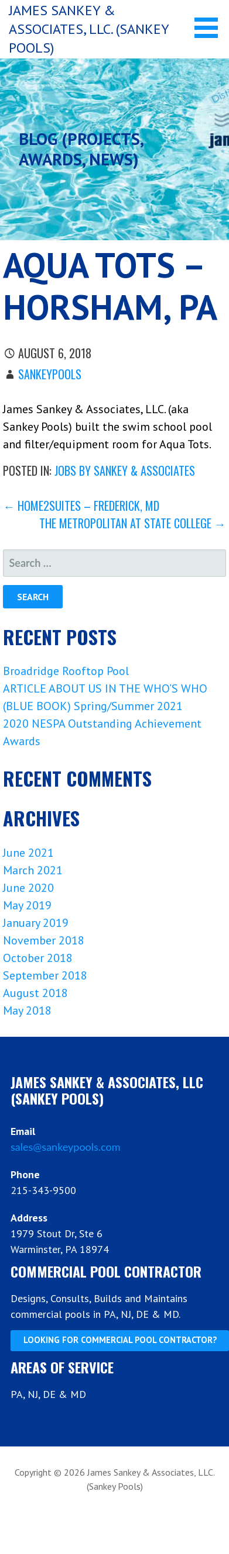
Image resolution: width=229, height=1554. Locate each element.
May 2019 (27, 905)
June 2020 (28, 887)
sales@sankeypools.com (66, 1146)
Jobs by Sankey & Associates (124, 470)
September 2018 (45, 975)
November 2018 (43, 940)
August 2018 (35, 993)
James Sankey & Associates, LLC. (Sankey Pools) (89, 29)
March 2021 (33, 870)
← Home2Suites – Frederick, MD (81, 505)
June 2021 (28, 852)
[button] (210, 28)
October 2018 (38, 957)
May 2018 (27, 1010)
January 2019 (36, 922)
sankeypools (49, 374)
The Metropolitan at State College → (132, 523)
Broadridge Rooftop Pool (66, 671)
